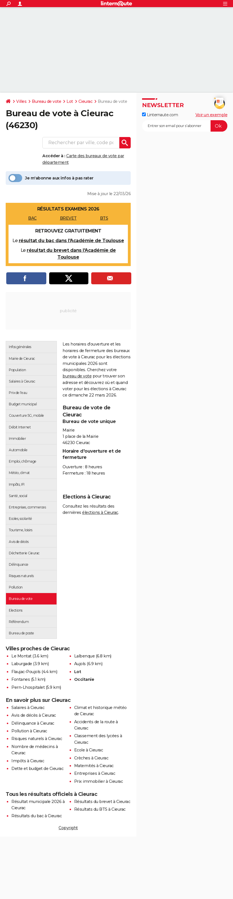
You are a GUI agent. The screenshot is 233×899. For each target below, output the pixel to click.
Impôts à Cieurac (27, 760)
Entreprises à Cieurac (94, 773)
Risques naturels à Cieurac (36, 738)
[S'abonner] (184, 126)
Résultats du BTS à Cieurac (100, 809)
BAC (32, 218)
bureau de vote (77, 376)
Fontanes (20, 679)
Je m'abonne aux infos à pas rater (51, 178)
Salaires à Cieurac (27, 707)
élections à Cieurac (100, 512)
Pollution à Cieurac (29, 730)
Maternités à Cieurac (94, 765)
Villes (21, 101)
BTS (104, 218)
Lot (69, 101)
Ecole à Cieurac (88, 750)
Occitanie (84, 679)
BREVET (68, 218)
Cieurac (85, 101)
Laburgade (21, 663)
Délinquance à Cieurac (32, 723)
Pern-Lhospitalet (28, 687)
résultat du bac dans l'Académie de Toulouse (71, 240)
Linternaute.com (160, 114)
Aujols (80, 663)
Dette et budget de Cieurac (37, 768)
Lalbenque (84, 656)
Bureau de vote (46, 101)
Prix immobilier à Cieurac (98, 781)
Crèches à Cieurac (91, 758)
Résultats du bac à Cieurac (36, 815)
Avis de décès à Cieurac (33, 715)
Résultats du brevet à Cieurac (102, 801)
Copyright (68, 827)
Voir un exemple (211, 114)
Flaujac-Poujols (26, 671)
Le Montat (21, 656)
